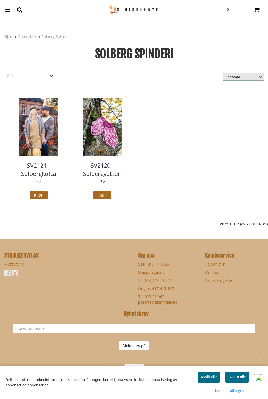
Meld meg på (134, 345)
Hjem (9, 36)
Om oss (212, 272)
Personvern (215, 264)
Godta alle (237, 377)
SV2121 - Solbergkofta (38, 169)
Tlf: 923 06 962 (151, 296)
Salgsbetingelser (219, 280)
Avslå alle (209, 377)
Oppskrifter (27, 36)
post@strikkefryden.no (158, 302)
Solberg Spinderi (55, 36)
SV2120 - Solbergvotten (102, 169)
